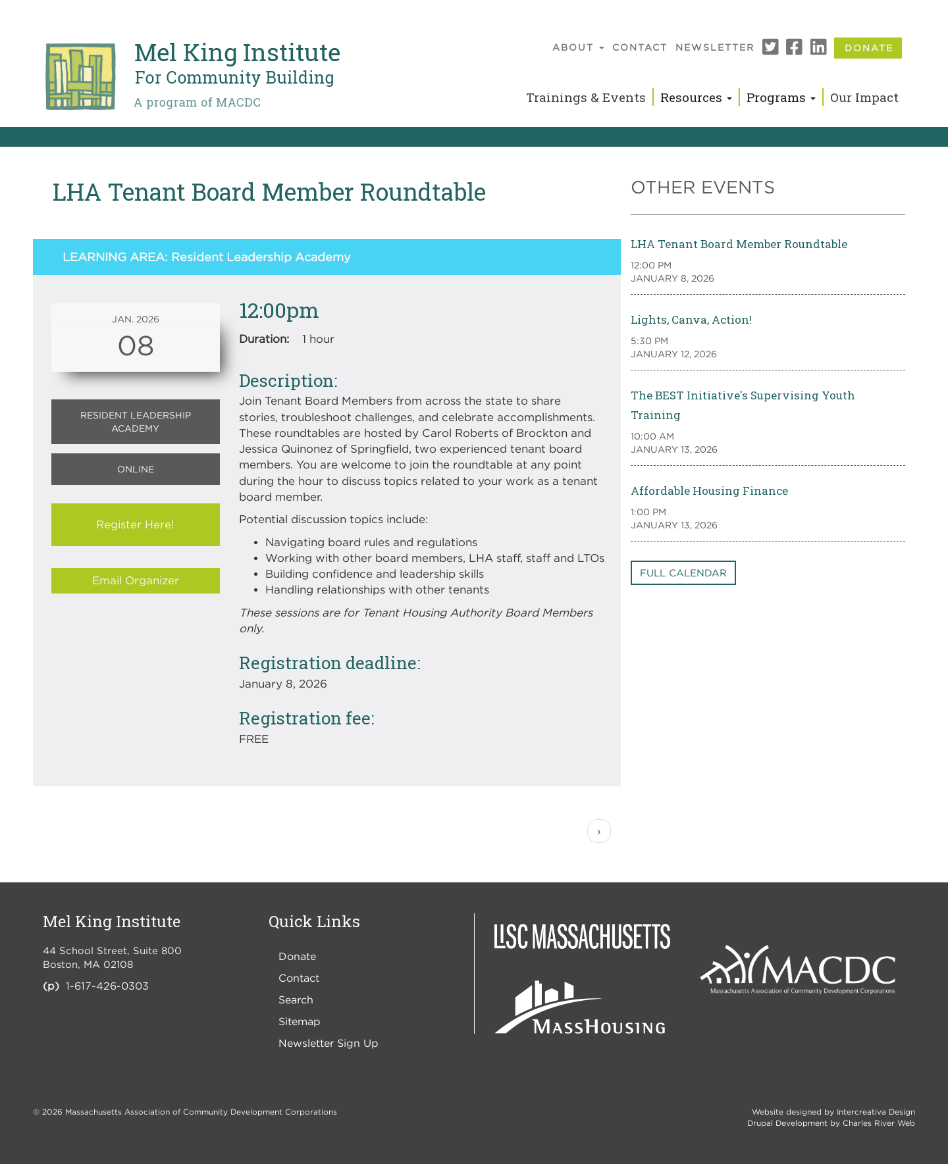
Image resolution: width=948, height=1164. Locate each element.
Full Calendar (683, 572)
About (578, 47)
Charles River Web (879, 1123)
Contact (640, 47)
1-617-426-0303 (107, 986)
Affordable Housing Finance (709, 490)
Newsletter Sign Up (328, 1043)
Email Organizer (135, 580)
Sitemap (299, 1021)
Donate (869, 48)
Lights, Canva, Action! (691, 319)
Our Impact (864, 97)
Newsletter (714, 47)
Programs (781, 97)
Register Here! (135, 524)
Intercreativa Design (876, 1111)
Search (295, 999)
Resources (696, 97)
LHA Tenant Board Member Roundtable (739, 243)
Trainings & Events (586, 97)
